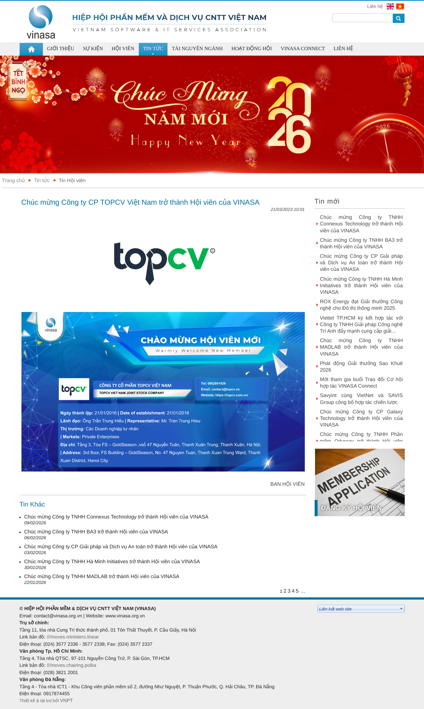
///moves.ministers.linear (73, 637)
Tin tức (41, 180)
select (401, 609)
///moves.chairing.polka (71, 665)
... (303, 591)
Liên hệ (375, 6)
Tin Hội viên (72, 180)
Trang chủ (13, 180)
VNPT (67, 700)
